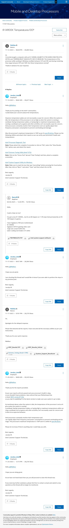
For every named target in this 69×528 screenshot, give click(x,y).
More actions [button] (58, 35)
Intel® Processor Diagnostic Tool (15, 142)
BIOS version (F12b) (17, 397)
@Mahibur (12, 105)
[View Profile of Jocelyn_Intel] (15, 95)
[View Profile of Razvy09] (15, 197)
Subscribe (59, 30)
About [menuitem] (18, 2)
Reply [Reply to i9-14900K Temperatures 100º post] (59, 78)
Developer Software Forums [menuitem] (31, 2)
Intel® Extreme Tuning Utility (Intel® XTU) (18, 152)
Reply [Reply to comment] (59, 190)
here (54, 515)
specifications (49, 133)
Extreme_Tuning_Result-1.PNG (18, 353)
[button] (63, 46)
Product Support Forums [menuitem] (50, 2)
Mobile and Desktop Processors (38, 20)
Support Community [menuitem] (7, 2)
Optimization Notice (47, 524)
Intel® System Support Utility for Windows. (18, 162)
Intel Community (7, 20)
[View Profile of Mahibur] (13, 45)
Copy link (48, 190)
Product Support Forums (20, 20)
